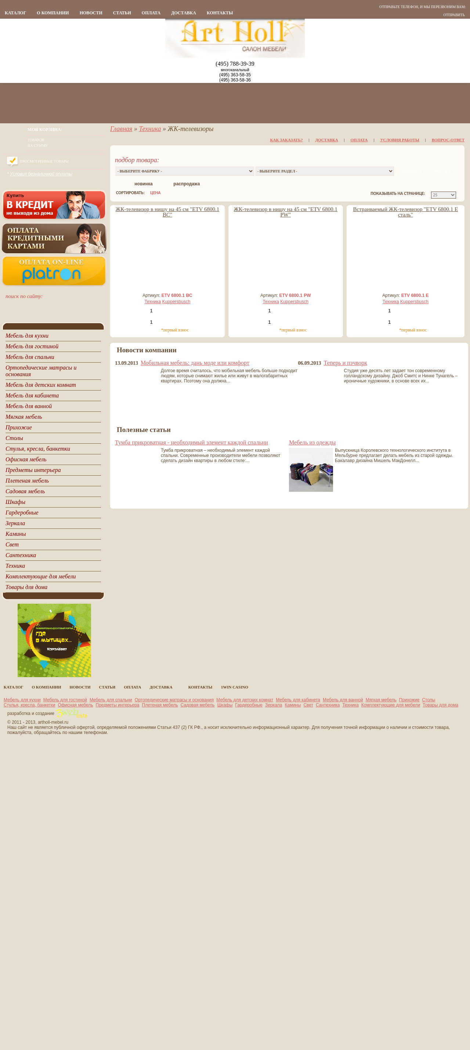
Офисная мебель (75, 705)
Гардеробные (249, 705)
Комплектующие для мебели (390, 705)
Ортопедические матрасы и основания (174, 699)
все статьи (129, 498)
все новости (129, 418)
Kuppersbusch (176, 301)
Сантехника (328, 705)
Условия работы (399, 140)
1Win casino (234, 687)
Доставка (183, 12)
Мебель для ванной (343, 699)
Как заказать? (286, 140)
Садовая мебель (198, 705)
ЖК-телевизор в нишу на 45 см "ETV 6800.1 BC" (167, 212)
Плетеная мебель (160, 705)
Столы (428, 699)
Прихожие (409, 699)
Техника (150, 128)
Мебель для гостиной (65, 699)
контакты (220, 12)
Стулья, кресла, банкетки (29, 705)
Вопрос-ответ (448, 140)
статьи (122, 12)
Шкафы (225, 705)
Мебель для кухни (22, 699)
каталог (15, 12)
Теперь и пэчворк (345, 363)
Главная (121, 128)
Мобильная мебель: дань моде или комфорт (195, 363)
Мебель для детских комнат (244, 699)
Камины (293, 705)
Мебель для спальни (111, 699)
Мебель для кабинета (298, 699)
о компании (53, 12)
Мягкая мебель (381, 699)
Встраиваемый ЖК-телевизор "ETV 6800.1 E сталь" (405, 212)
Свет (308, 705)
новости (91, 12)
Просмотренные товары (44, 161)
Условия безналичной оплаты (41, 174)
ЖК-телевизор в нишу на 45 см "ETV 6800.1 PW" (285, 212)
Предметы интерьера (118, 705)
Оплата (151, 12)
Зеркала (273, 705)
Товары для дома (440, 705)
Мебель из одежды (312, 442)
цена (155, 192)
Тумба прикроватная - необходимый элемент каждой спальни (191, 442)
